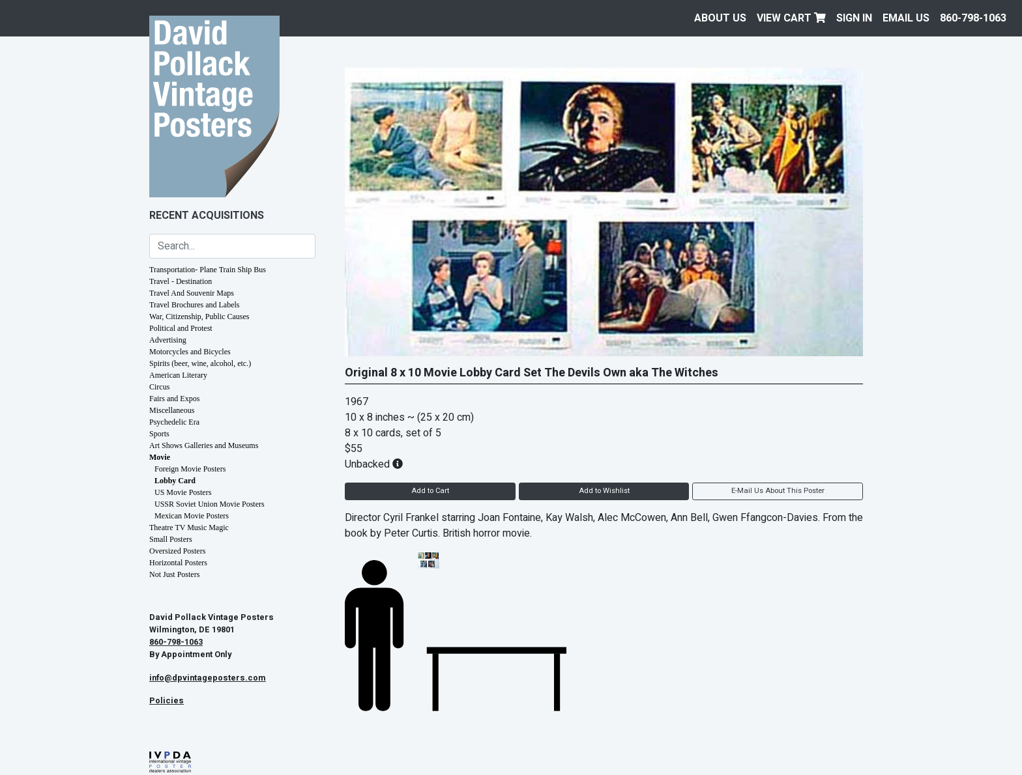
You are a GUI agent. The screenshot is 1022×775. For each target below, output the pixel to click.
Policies (166, 701)
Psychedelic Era (174, 422)
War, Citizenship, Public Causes (199, 316)
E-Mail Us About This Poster (778, 490)
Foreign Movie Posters (190, 468)
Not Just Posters (174, 574)
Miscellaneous (171, 410)
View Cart (791, 18)
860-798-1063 (973, 18)
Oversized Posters (177, 551)
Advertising (167, 340)
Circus (159, 386)
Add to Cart (430, 490)
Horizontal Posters (178, 562)
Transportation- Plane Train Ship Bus (207, 269)
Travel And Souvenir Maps (191, 293)
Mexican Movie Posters (191, 515)
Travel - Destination (180, 281)
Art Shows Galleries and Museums (203, 445)
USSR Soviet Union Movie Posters (209, 504)
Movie (159, 457)
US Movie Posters (182, 492)
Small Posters (170, 539)
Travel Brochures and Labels (194, 304)
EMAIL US (906, 18)
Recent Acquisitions (206, 215)
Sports (159, 433)
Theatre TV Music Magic (189, 527)
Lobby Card (175, 480)
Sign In (854, 18)
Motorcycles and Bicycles (190, 351)
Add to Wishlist (604, 490)
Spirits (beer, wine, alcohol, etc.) (200, 363)
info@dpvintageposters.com (207, 678)
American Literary (178, 375)
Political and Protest (180, 328)
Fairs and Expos (174, 398)
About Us (720, 18)
